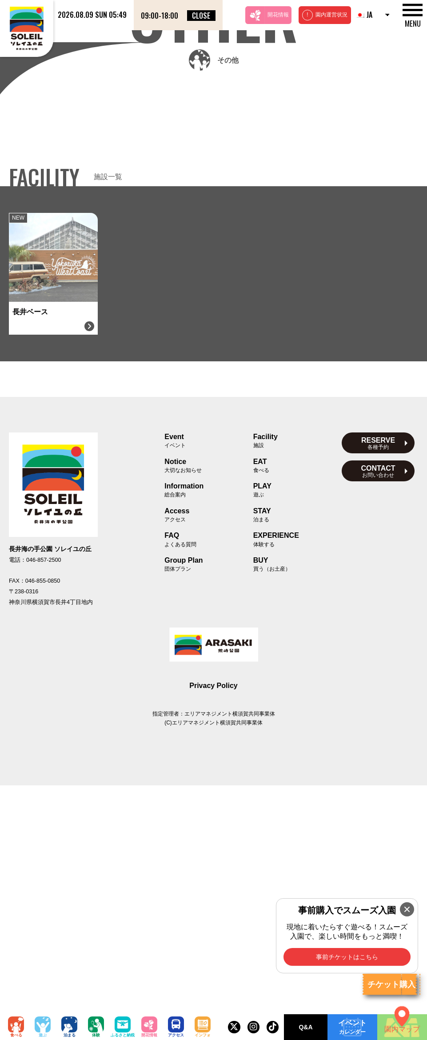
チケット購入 (391, 984)
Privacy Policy (213, 940)
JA (363, 14)
